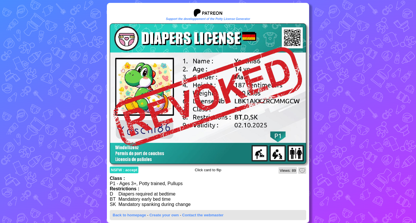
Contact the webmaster (203, 215)
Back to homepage (129, 215)
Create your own (164, 215)
